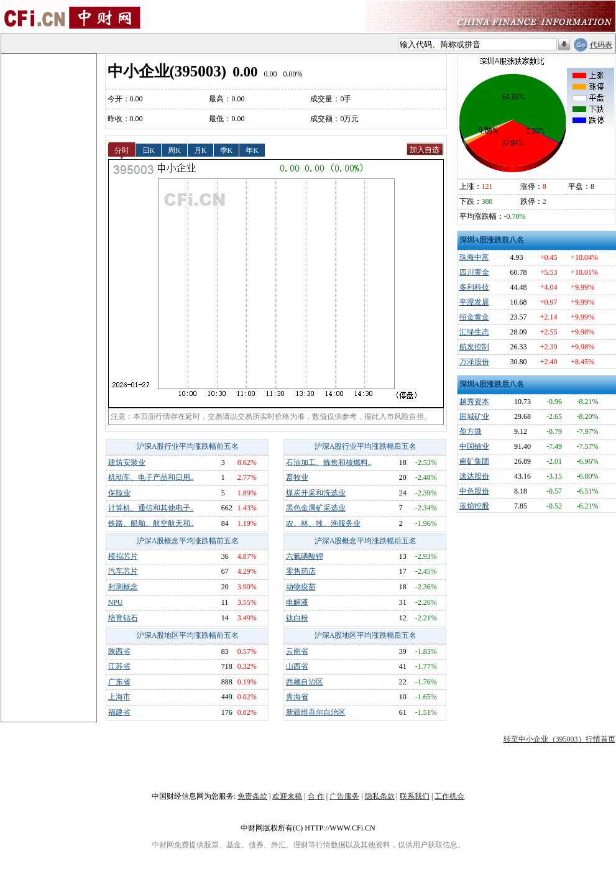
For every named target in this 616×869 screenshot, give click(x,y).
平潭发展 (474, 302)
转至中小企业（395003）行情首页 (559, 739)
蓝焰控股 (474, 506)
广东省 (119, 682)
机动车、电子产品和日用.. (151, 477)
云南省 (297, 651)
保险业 (119, 493)
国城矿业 (474, 416)
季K (226, 149)
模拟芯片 (123, 556)
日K (148, 149)
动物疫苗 (301, 586)
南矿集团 (474, 461)
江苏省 (119, 666)
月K (200, 149)
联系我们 (415, 796)
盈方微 (470, 431)
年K (252, 149)
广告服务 (344, 796)
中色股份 (474, 491)
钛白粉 (297, 618)
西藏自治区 (304, 682)
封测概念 (123, 586)
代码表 (601, 44)
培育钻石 (123, 618)
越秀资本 (474, 401)
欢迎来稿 (287, 796)
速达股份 (474, 476)
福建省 (119, 712)
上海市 (119, 696)
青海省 (297, 696)
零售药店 (301, 571)
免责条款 (252, 796)
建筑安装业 (126, 462)
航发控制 (474, 347)
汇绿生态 (474, 332)
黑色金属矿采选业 (316, 507)
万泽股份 (474, 361)
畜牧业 (297, 477)
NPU (115, 602)
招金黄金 (474, 317)
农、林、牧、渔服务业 (323, 523)
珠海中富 (474, 257)
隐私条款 (380, 796)
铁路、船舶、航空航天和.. (151, 523)
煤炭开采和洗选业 (316, 493)
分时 (121, 149)
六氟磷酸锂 (304, 556)
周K (174, 149)
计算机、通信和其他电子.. (151, 507)
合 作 (316, 796)
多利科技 (474, 287)
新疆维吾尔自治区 (316, 712)
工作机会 (449, 796)
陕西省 (119, 651)
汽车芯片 (123, 571)
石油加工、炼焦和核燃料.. (329, 462)
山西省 (297, 666)
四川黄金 (474, 272)
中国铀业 (474, 446)
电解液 (297, 602)
